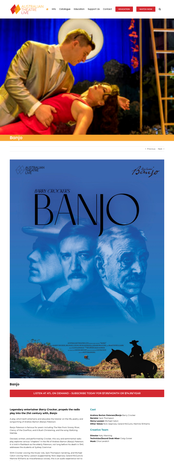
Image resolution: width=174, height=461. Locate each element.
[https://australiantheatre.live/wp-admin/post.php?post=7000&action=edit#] (87, 393)
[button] (160, 9)
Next (160, 149)
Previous (151, 149)
